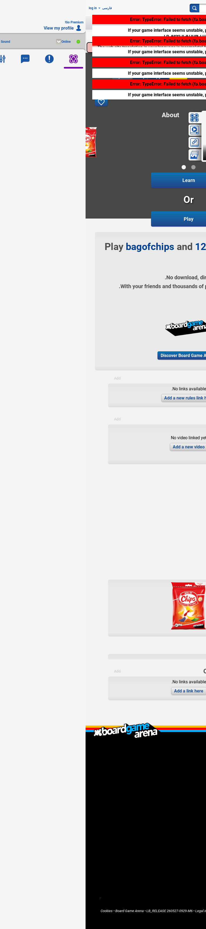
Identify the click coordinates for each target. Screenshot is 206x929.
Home (186, 815)
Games (185, 819)
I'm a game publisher (175, 779)
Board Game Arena (44, 911)
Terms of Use (137, 911)
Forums (185, 828)
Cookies (21, 911)
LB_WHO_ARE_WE (177, 753)
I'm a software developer (172, 784)
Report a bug (181, 793)
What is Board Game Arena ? (169, 748)
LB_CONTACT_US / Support (170, 762)
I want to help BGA (177, 788)
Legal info (117, 911)
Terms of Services (163, 911)
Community (182, 824)
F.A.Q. (187, 757)
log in (7, 8)
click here (151, 30)
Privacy (185, 911)
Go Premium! (181, 797)
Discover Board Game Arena (102, 355)
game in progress (162, 155)
